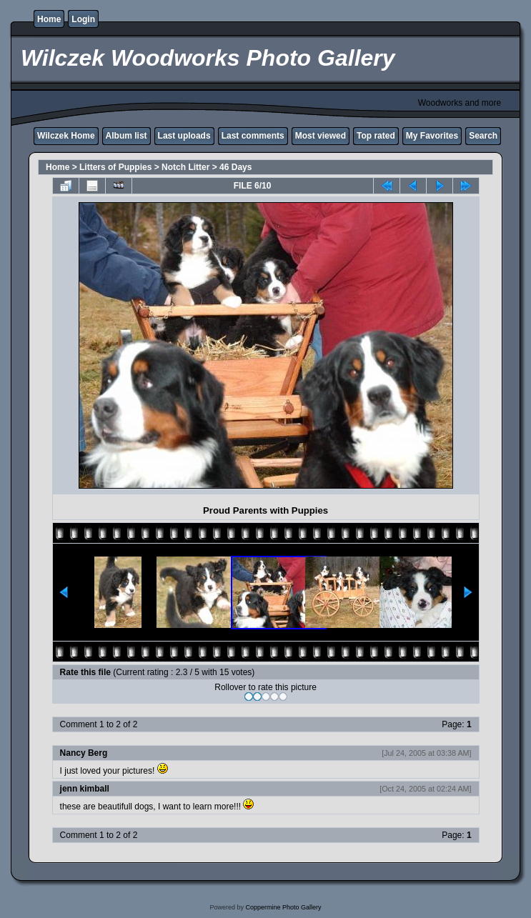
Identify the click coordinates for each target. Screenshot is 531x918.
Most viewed (320, 136)
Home (49, 19)
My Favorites (432, 136)
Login (83, 19)
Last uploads (184, 136)
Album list (126, 136)
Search (483, 136)
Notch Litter (185, 167)
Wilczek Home (66, 136)
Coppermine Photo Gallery (283, 907)
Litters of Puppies (115, 167)
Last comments (253, 136)
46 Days (235, 167)
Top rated (376, 136)
